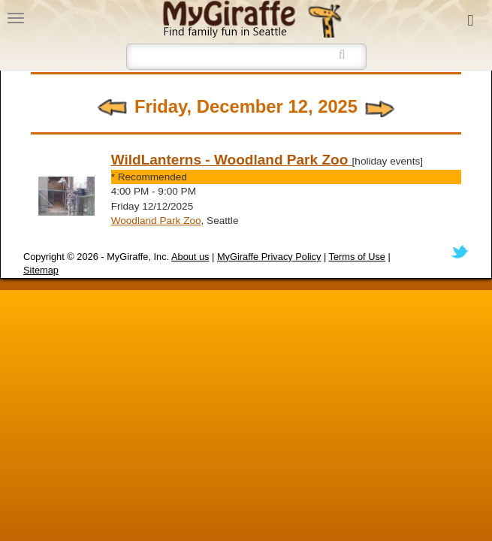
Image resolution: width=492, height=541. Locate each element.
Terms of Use (357, 256)
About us (190, 256)
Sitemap (41, 270)
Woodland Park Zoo (156, 220)
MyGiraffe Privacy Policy (269, 256)
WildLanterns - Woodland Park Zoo (231, 160)
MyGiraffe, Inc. (138, 256)
